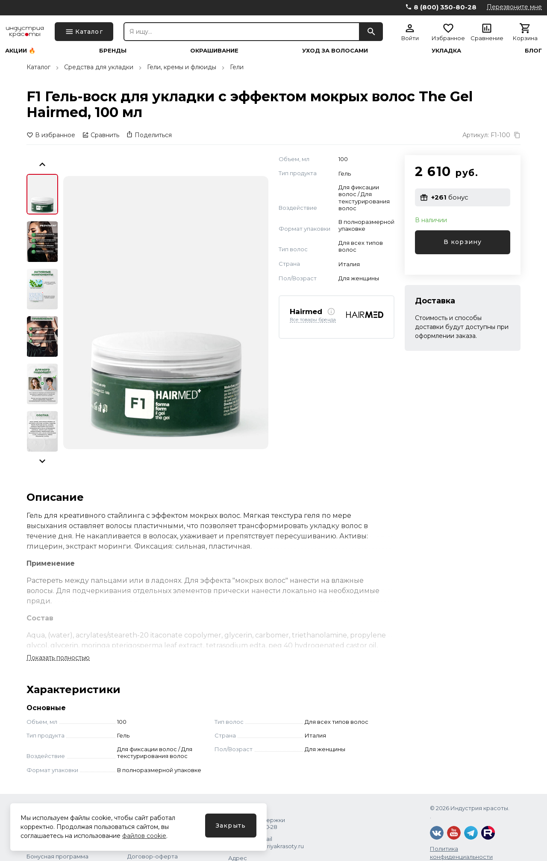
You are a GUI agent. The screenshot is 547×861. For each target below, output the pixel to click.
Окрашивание (214, 50)
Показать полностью (58, 657)
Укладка (446, 50)
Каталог (38, 67)
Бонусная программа (57, 856)
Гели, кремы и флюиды (181, 67)
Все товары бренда (313, 320)
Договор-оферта (152, 856)
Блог (533, 50)
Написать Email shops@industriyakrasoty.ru (266, 842)
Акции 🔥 (20, 50)
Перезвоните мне (514, 7)
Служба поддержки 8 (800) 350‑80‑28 (256, 823)
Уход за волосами (335, 50)
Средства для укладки (98, 67)
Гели (237, 67)
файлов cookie (144, 836)
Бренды (112, 50)
